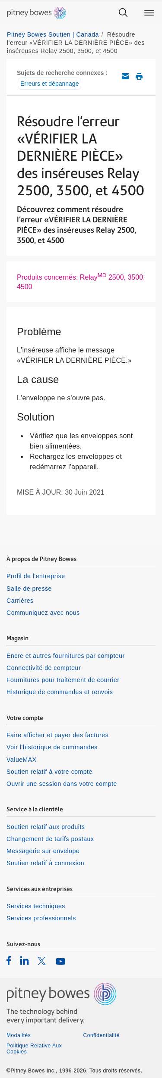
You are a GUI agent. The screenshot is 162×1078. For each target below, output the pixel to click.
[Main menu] (149, 13)
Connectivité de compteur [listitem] (43, 667)
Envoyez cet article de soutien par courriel (125, 76)
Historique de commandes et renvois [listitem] (59, 692)
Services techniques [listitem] (35, 906)
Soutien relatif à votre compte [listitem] (49, 771)
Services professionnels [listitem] (41, 918)
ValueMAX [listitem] (21, 759)
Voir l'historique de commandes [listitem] (52, 747)
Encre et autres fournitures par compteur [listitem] (65, 655)
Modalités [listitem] (18, 1035)
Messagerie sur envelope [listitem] (42, 850)
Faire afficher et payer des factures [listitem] (57, 735)
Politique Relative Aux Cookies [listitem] (34, 1049)
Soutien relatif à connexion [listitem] (45, 863)
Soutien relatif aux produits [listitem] (45, 826)
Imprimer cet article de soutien (139, 76)
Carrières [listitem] (20, 600)
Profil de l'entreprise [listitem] (35, 576)
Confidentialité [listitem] (101, 1035)
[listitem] (8, 960)
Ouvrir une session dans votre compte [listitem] (61, 783)
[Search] (123, 13)
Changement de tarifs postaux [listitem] (50, 838)
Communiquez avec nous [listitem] (43, 612)
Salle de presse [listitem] (29, 588)
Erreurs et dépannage (49, 83)
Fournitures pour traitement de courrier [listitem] (63, 679)
